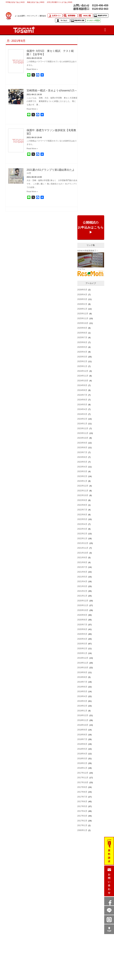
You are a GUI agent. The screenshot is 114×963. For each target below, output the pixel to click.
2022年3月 (82, 529)
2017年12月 (82, 773)
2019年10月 (82, 667)
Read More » (32, 69)
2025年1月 (82, 366)
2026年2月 (82, 304)
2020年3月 (82, 643)
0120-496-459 (100, 5)
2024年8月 (82, 390)
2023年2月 (82, 476)
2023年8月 (82, 447)
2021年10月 (82, 553)
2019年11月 (82, 663)
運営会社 (42, 16)
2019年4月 (82, 696)
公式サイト (56, 16)
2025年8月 (82, 333)
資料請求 (109, 856)
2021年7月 (82, 567)
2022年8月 (82, 505)
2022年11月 (82, 490)
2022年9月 (82, 500)
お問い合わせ (109, 883)
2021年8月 (82, 562)
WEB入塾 (87, 16)
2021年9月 (82, 557)
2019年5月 (82, 691)
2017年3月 (82, 816)
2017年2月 (82, 820)
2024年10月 (82, 380)
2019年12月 (82, 658)
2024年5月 (82, 404)
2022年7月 (82, 509)
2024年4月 (82, 409)
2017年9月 (82, 787)
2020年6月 (82, 629)
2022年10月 (82, 495)
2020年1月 (82, 653)
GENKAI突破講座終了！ (87, 251)
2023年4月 (82, 466)
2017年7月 (82, 797)
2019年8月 (82, 677)
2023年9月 (82, 443)
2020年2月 (82, 648)
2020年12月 (82, 600)
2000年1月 (82, 830)
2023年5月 (82, 462)
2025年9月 (82, 328)
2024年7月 (82, 395)
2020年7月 (82, 624)
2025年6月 (82, 342)
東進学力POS (102, 15)
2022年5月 (82, 519)
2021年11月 (82, 548)
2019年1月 (82, 710)
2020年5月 (82, 634)
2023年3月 (82, 471)
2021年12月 (82, 543)
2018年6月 (82, 744)
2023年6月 (82, 457)
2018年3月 (82, 758)
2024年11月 (82, 376)
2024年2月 (82, 419)
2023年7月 (82, 452)
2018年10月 (82, 725)
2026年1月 (82, 309)
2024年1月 (82, 423)
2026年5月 (82, 289)
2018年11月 (82, 720)
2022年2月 (82, 533)
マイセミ (64, 20)
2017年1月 (82, 825)
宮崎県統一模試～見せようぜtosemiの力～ (52, 90)
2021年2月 (82, 591)
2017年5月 (82, 806)
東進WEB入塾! (79, 20)
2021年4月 (82, 581)
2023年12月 (82, 428)
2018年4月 (82, 753)
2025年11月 (82, 318)
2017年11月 (82, 777)
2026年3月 (82, 299)
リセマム (81, 269)
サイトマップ (32, 16)
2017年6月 (82, 801)
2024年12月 (82, 371)
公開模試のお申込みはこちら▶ (91, 227)
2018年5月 (82, 749)
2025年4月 (82, 352)
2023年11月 (82, 433)
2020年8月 (82, 619)
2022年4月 (82, 524)
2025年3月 (82, 356)
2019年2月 (82, 706)
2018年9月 (82, 729)
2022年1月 (82, 538)
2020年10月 (82, 610)
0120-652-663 (100, 8)
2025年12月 (82, 313)
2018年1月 (82, 768)
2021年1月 (82, 596)
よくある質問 (20, 16)
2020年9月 (82, 615)
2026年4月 (82, 294)
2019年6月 (82, 687)
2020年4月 (82, 639)
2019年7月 (82, 682)
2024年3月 (82, 414)
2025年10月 (82, 323)
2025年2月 (82, 361)
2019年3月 (82, 701)
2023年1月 (82, 481)
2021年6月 (82, 572)
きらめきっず (93, 20)
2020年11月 (82, 605)
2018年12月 (82, 715)
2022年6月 (82, 514)
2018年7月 (82, 739)
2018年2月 (82, 763)
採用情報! (72, 16)
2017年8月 (82, 792)
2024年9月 (82, 385)
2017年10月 (82, 782)
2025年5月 (82, 347)
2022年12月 (82, 486)
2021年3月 (82, 586)
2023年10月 (82, 438)
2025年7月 (82, 337)
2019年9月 (82, 672)
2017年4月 (82, 811)
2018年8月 (82, 734)
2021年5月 (82, 576)
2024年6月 (82, 399)
